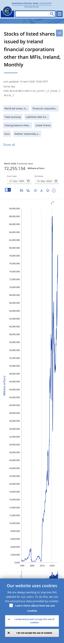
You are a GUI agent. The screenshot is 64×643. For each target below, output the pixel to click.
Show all (9, 145)
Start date (12, 176)
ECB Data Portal (32, 6)
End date (38, 176)
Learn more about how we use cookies (35, 608)
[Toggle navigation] (59, 14)
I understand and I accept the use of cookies (34, 621)
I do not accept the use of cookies (34, 633)
